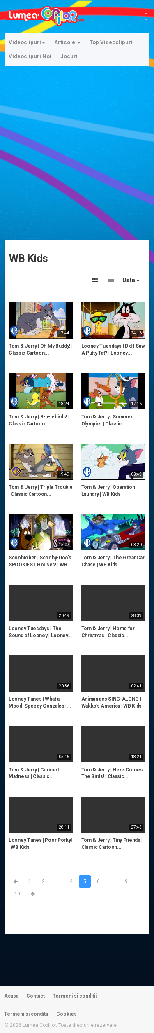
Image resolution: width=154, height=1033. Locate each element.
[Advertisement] (77, 148)
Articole (67, 42)
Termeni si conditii (75, 996)
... (57, 881)
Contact (35, 996)
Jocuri (69, 56)
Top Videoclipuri (111, 42)
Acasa (11, 996)
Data (131, 280)
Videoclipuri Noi (30, 56)
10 (17, 894)
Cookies (66, 1014)
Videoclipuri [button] (27, 42)
